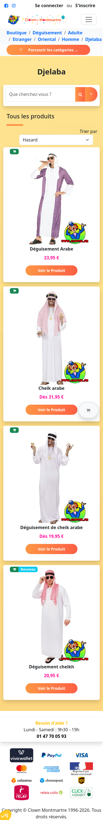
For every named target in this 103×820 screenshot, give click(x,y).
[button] (88, 410)
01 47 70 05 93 (51, 736)
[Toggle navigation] (88, 19)
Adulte (75, 33)
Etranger (22, 39)
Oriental (47, 39)
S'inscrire (85, 5)
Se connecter (49, 5)
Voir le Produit (51, 270)
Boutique (17, 33)
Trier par (88, 131)
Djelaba (93, 39)
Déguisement (47, 33)
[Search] (40, 94)
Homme (70, 39)
